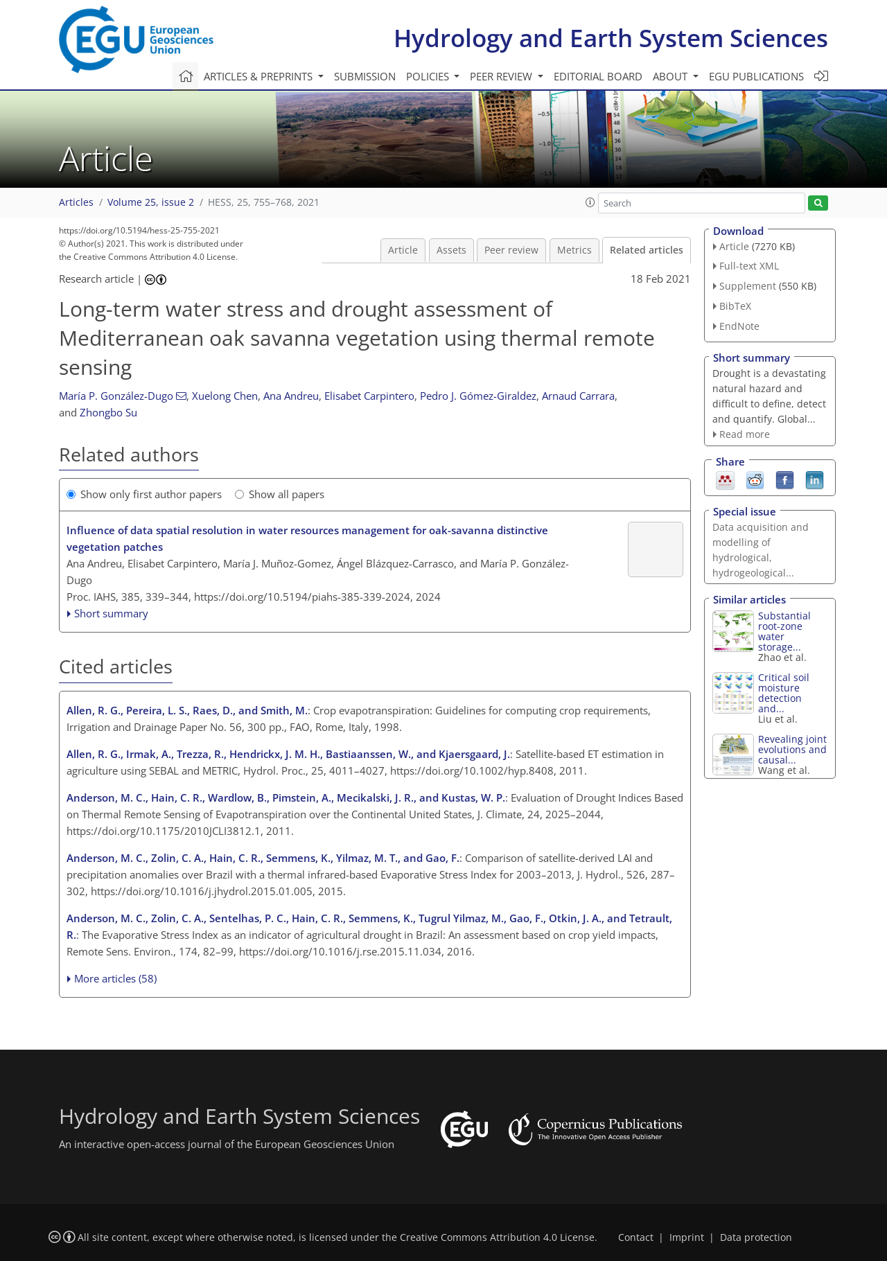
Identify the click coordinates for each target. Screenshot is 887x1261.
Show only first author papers (144, 494)
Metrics (574, 250)
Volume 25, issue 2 (150, 202)
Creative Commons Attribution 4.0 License (497, 1237)
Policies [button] (429, 76)
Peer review (511, 250)
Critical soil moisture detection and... (783, 693)
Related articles (646, 250)
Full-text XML (749, 265)
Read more (744, 434)
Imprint (686, 1237)
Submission (365, 76)
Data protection (756, 1237)
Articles (76, 202)
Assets (451, 250)
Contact (635, 1237)
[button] (590, 202)
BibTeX (735, 305)
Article (403, 250)
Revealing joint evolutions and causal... (792, 749)
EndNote (739, 326)
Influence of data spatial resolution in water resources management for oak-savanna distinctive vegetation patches (307, 538)
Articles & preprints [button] (259, 76)
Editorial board (598, 76)
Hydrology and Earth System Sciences (611, 37)
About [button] (671, 76)
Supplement (747, 285)
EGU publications (756, 76)
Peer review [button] (502, 76)
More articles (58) (115, 978)
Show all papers (279, 494)
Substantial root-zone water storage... (784, 631)
